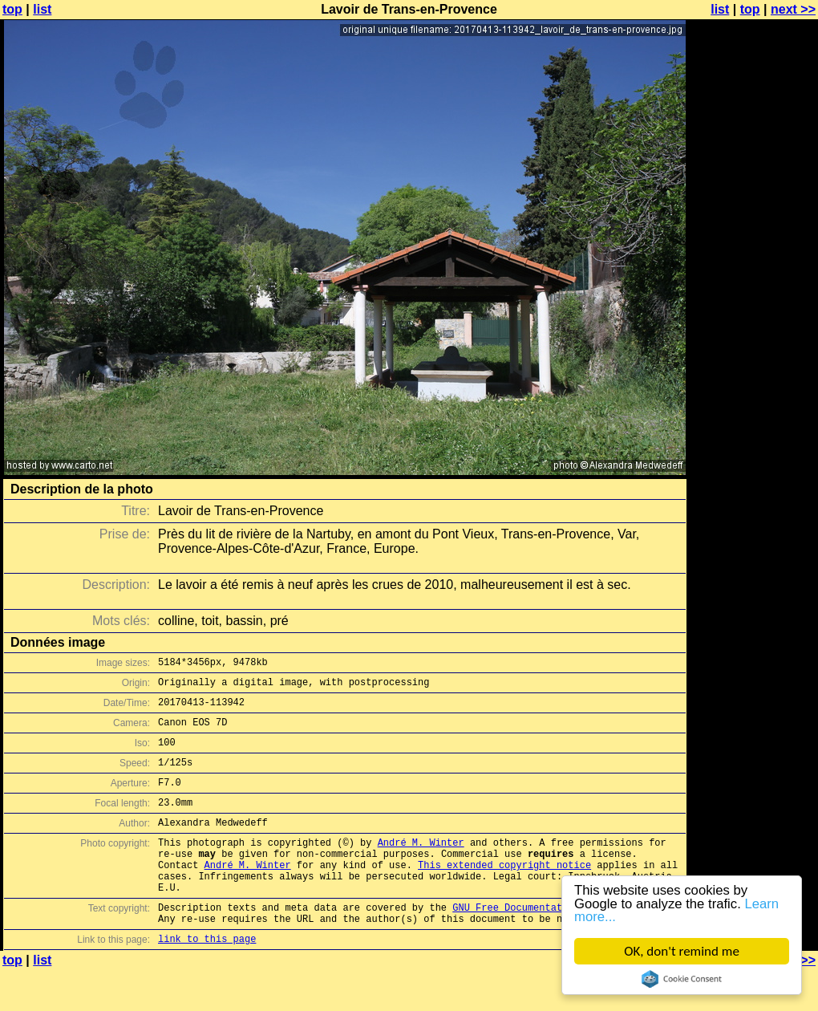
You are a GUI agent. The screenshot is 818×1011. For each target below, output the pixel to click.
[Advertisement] (753, 397)
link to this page (207, 979)
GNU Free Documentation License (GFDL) (559, 943)
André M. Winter (421, 866)
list (42, 9)
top (12, 9)
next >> (793, 9)
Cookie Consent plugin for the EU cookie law (682, 979)
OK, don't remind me (681, 951)
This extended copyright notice (504, 893)
